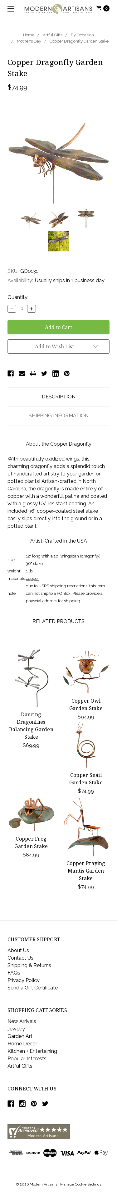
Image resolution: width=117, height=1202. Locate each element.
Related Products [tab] (58, 621)
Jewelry (16, 1029)
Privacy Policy (23, 980)
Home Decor (22, 1044)
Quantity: (17, 297)
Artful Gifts (52, 35)
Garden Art (19, 1036)
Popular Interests (26, 1059)
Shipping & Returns (29, 965)
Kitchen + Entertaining (32, 1051)
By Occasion (82, 35)
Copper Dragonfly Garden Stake (79, 41)
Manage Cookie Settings (80, 1184)
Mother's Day (29, 41)
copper (32, 578)
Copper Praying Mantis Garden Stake (85, 871)
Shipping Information (59, 416)
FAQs (13, 973)
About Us (18, 950)
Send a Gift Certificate (32, 988)
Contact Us (20, 958)
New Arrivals (21, 1021)
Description (59, 397)
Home (28, 35)
